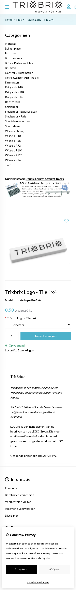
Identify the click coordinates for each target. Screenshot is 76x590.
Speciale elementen (17, 121)
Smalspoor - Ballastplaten (21, 111)
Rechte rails (12, 102)
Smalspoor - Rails (15, 116)
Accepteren (21, 569)
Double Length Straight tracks (45, 179)
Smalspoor (11, 106)
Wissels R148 (13, 160)
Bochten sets (13, 58)
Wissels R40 (13, 135)
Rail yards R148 (14, 97)
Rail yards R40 (14, 87)
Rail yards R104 (14, 92)
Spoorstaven (13, 126)
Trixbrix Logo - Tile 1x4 (39, 19)
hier (48, 558)
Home (9, 19)
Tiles (19, 19)
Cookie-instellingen (38, 582)
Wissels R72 (13, 145)
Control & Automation (19, 72)
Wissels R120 (13, 155)
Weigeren (54, 569)
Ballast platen (13, 48)
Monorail (10, 43)
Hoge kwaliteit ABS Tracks (22, 77)
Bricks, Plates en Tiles (19, 63)
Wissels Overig (14, 131)
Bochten (10, 53)
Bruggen (10, 68)
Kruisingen (12, 82)
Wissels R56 (13, 140)
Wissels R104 (13, 150)
